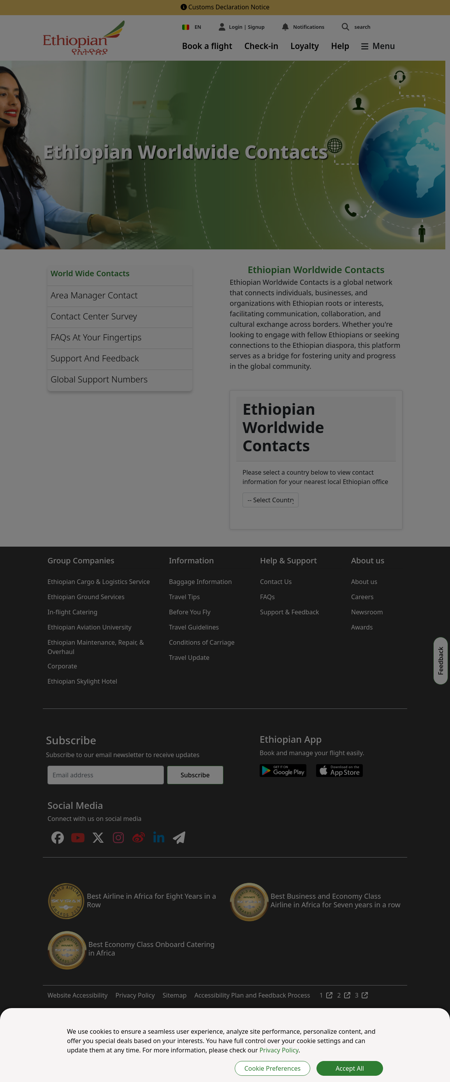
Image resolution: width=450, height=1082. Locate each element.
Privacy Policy (278, 1050)
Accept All (350, 1068)
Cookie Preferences (272, 1068)
